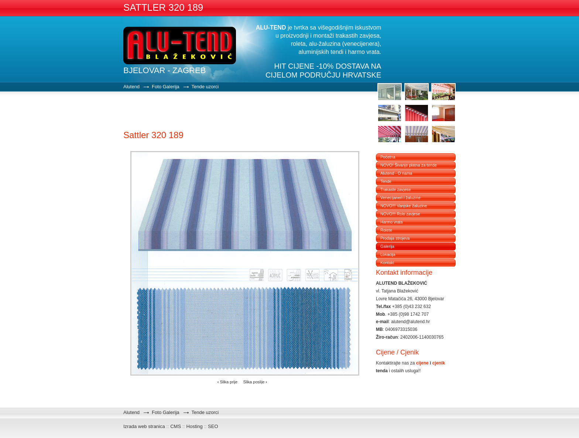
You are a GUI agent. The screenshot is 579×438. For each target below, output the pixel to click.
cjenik (438, 363)
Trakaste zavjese (395, 189)
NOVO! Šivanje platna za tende (408, 165)
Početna (387, 157)
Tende (385, 181)
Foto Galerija (165, 86)
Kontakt (387, 262)
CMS (175, 426)
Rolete (386, 230)
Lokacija (387, 254)
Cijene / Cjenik (397, 352)
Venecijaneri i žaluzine (400, 197)
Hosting (194, 426)
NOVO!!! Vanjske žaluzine (403, 205)
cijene (422, 363)
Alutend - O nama (396, 173)
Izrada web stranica (144, 426)
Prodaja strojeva (395, 238)
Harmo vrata (391, 222)
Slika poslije (255, 382)
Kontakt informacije (404, 272)
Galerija (387, 246)
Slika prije (227, 382)
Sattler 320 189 (153, 135)
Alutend (131, 86)
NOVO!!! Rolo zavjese (400, 214)
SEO (213, 426)
